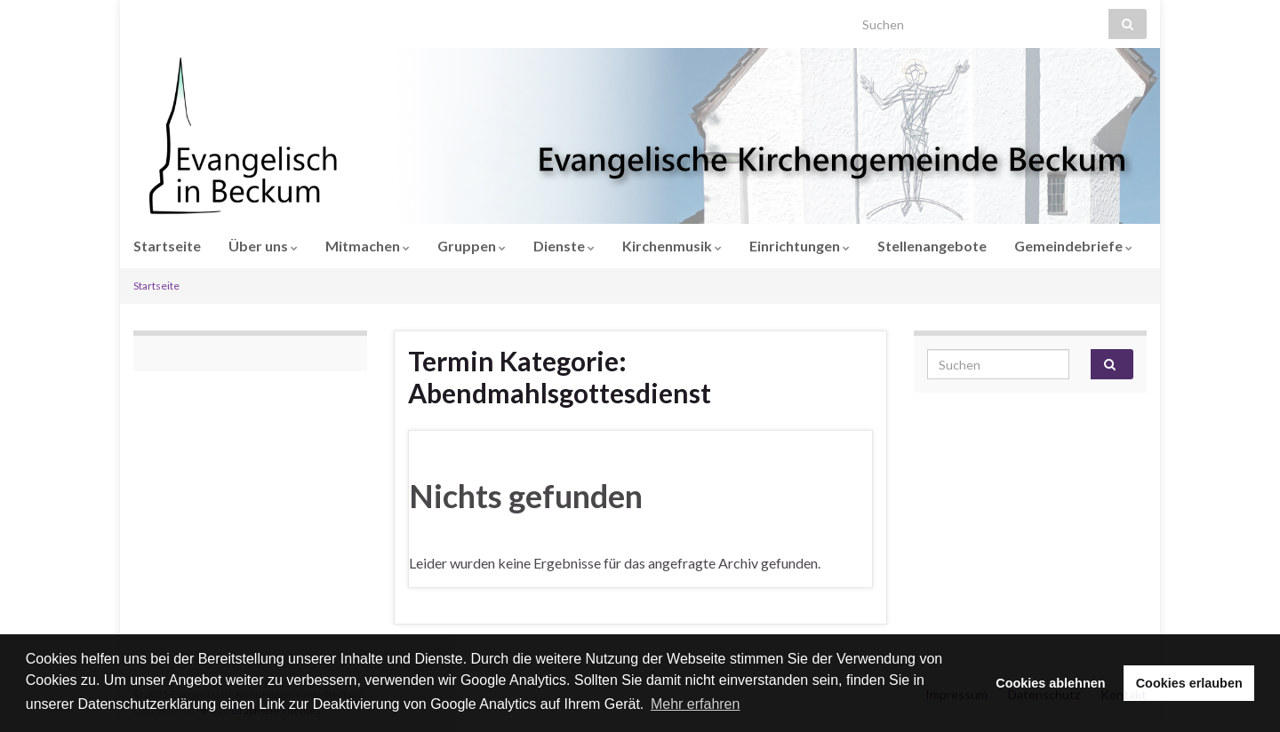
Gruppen (471, 245)
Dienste (564, 245)
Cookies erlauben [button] (1189, 683)
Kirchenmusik (672, 245)
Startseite (167, 245)
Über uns (263, 245)
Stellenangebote (932, 245)
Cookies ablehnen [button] (1050, 683)
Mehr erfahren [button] (695, 704)
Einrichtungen (799, 245)
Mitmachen (367, 245)
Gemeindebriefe (1073, 245)
